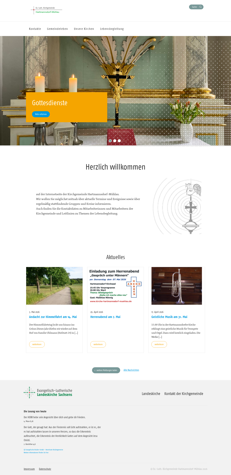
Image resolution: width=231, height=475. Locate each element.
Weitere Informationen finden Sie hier (36, 452)
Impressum (29, 469)
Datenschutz (45, 469)
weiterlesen (37, 344)
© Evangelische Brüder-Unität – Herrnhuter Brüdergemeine (43, 449)
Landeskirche (151, 393)
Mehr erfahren (41, 114)
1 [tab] (111, 141)
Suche (194, 6)
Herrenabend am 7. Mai (105, 317)
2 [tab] (115, 141)
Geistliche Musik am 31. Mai (169, 317)
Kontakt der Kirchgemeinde (183, 393)
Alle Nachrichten (131, 370)
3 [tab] (120, 141)
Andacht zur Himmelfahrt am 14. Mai (53, 317)
